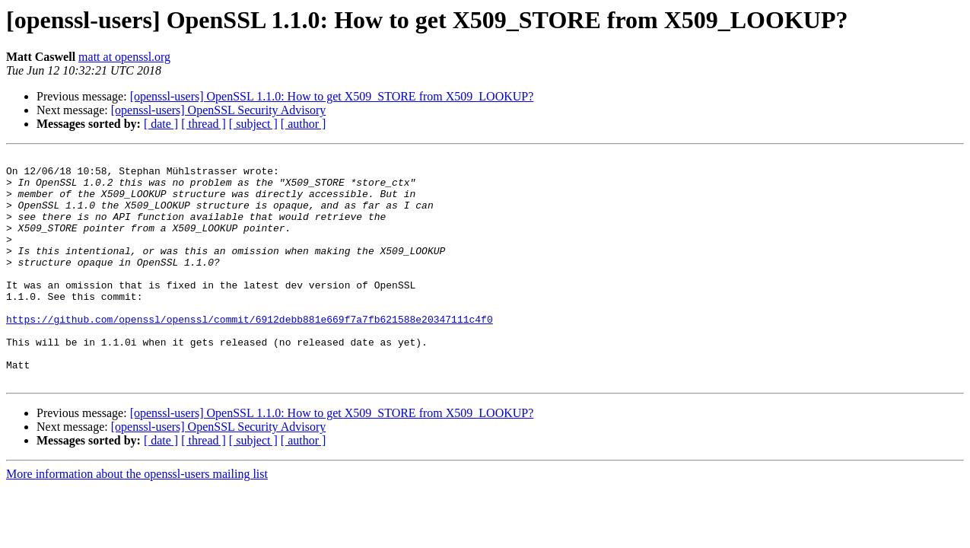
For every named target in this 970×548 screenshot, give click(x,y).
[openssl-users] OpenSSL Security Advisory (218, 110)
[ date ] (161, 123)
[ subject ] (253, 123)
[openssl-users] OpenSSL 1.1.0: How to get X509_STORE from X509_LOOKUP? (332, 96)
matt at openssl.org (124, 56)
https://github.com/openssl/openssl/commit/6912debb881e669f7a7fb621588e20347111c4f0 (249, 353)
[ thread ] (203, 123)
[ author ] (303, 123)
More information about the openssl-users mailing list (137, 519)
